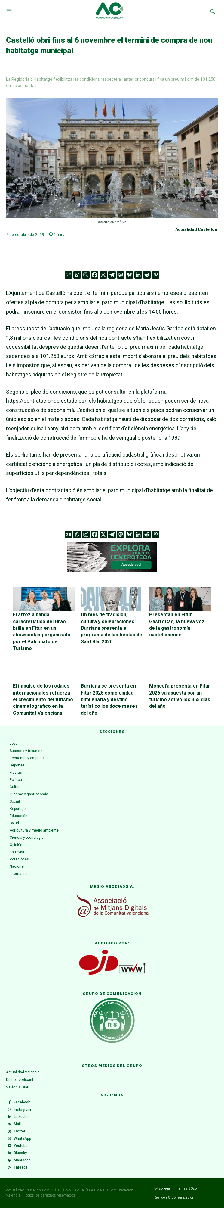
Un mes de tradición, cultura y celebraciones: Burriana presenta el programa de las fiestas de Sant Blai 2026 (111, 628)
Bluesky (20, 1153)
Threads (21, 1167)
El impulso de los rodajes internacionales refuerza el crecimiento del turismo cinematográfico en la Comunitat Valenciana (43, 699)
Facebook (22, 1102)
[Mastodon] (120, 275)
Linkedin (21, 1117)
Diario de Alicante (20, 1080)
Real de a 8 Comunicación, (112, 1190)
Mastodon (22, 1160)
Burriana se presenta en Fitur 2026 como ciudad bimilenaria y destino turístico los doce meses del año (109, 699)
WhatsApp (22, 1138)
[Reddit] (147, 275)
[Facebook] (94, 275)
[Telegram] (112, 275)
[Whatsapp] (77, 275)
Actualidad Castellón (196, 229)
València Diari (17, 1087)
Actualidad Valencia (23, 1072)
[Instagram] (86, 275)
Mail (17, 1124)
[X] (103, 275)
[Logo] (109, 11)
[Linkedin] (138, 275)
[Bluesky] (129, 275)
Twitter (19, 1131)
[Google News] (68, 275)
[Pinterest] (155, 275)
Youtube (21, 1146)
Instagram (22, 1109)
